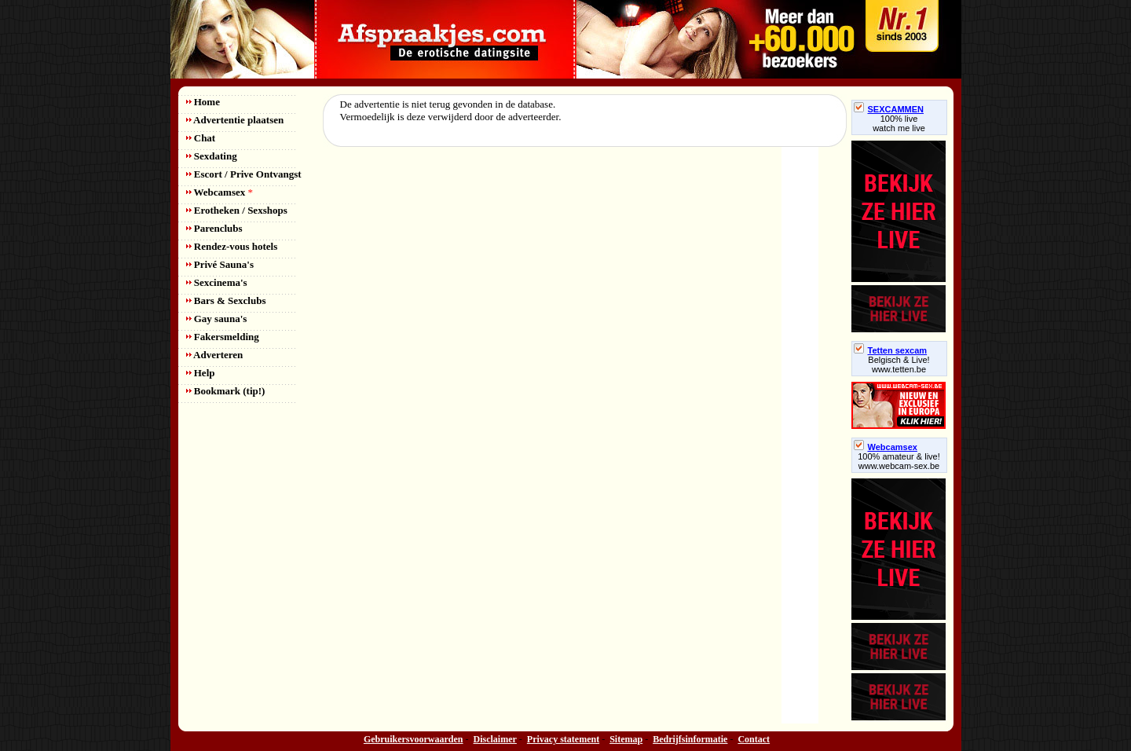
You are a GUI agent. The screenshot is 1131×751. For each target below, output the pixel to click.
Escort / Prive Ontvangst (244, 174)
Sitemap (625, 739)
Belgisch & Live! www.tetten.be (898, 364)
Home (203, 102)
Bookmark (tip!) (225, 391)
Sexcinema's (216, 282)
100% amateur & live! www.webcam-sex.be (899, 461)
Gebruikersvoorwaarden (413, 739)
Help (200, 373)
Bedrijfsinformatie (690, 739)
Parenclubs (214, 228)
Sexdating (211, 156)
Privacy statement (563, 739)
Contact (754, 739)
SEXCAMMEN (889, 109)
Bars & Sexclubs (226, 300)
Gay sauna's (216, 318)
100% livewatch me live (899, 123)
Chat (201, 138)
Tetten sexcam (891, 350)
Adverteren (214, 355)
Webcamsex (219, 192)
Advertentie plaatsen (235, 120)
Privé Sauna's (220, 264)
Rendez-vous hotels (232, 246)
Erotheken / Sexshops (236, 210)
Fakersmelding (222, 337)
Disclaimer (495, 739)
